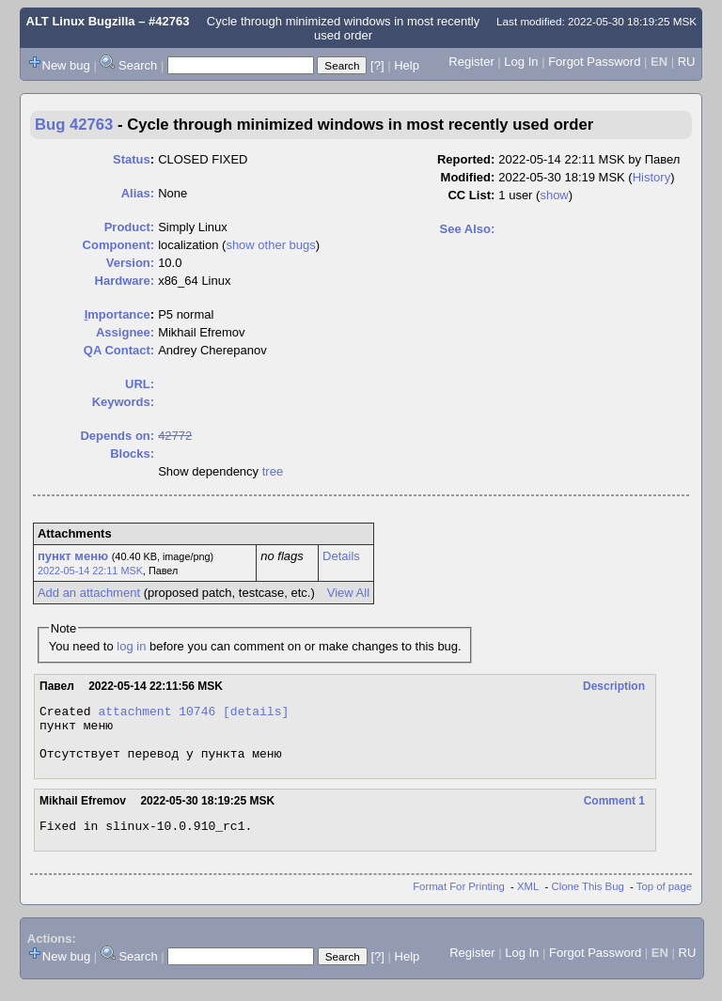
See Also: (467, 229)
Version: (130, 263)
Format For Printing (459, 900)
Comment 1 (614, 812)
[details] (256, 713)
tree (272, 471)
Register (471, 62)
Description (614, 686)
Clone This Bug (588, 900)
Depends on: (117, 436)
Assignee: (125, 332)
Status (131, 159)
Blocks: (132, 453)
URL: (139, 384)
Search (137, 65)
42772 (175, 436)
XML (528, 900)
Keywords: (123, 402)
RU (687, 62)
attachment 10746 (156, 713)
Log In (521, 62)
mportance (117, 314)
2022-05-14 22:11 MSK (90, 570)
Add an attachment (89, 593)
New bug (66, 65)
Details (341, 556)
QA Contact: (119, 350)
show (554, 195)
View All (348, 593)
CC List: (470, 195)
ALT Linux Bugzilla (80, 21)
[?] (377, 65)
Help (406, 65)
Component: (119, 245)
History (651, 177)
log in (131, 646)
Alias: (137, 193)
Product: (129, 227)
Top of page (664, 900)
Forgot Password (594, 62)
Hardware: (125, 281)
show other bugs (270, 245)
